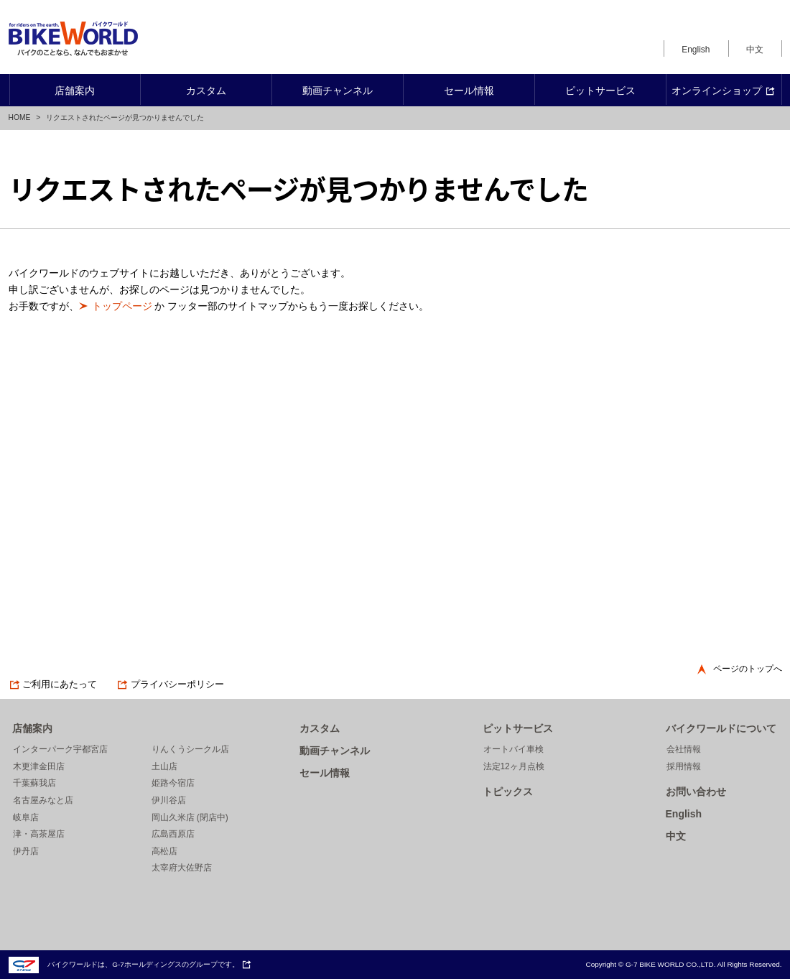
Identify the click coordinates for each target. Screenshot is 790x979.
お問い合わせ (696, 791)
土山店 (164, 766)
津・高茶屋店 (39, 834)
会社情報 (683, 749)
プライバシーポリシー (170, 684)
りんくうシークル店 (190, 749)
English (696, 50)
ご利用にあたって (53, 684)
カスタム (319, 728)
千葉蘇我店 (34, 783)
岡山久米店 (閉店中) (190, 817)
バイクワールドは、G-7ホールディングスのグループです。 (130, 964)
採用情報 (683, 766)
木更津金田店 (39, 766)
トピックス (508, 791)
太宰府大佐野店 (182, 868)
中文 (754, 50)
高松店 (164, 851)
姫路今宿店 (173, 783)
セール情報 (324, 773)
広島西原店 (173, 834)
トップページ (122, 306)
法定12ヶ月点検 (513, 766)
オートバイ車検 (513, 749)
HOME (20, 117)
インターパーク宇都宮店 (60, 749)
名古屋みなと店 (43, 800)
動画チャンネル (334, 750)
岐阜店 (26, 817)
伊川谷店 (169, 800)
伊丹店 (26, 851)
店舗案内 (32, 728)
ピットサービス (518, 728)
